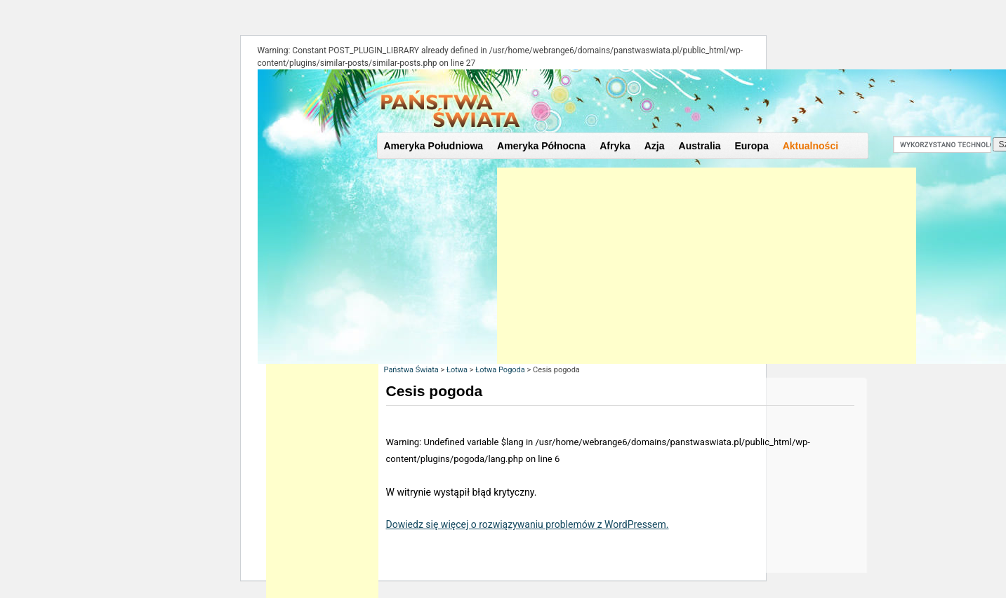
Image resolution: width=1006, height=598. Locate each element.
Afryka (615, 145)
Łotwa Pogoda (500, 369)
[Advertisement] (706, 266)
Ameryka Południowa (434, 145)
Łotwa (457, 369)
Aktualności (810, 145)
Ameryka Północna (541, 145)
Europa (751, 145)
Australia (700, 145)
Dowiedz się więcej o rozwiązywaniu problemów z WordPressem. (527, 524)
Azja (654, 145)
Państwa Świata (411, 369)
